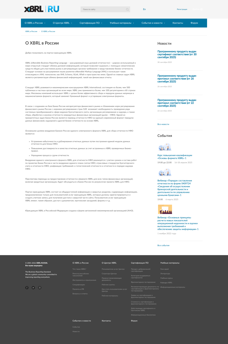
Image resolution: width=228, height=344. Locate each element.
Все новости (163, 129)
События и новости (152, 28)
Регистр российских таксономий (81, 279)
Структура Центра (109, 278)
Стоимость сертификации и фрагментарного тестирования (143, 308)
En (145, 12)
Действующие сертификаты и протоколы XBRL (143, 314)
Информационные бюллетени (143, 320)
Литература (165, 278)
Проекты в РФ (78, 294)
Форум (194, 28)
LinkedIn (39, 292)
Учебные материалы (120, 28)
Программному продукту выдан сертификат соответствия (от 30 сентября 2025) (176, 59)
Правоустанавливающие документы (112, 284)
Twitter (33, 292)
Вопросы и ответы (80, 298)
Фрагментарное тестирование (143, 287)
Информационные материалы (172, 292)
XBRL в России (31, 36)
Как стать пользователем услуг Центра (114, 295)
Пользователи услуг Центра (113, 274)
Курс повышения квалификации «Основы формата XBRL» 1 (174, 161)
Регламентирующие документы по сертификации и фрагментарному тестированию (145, 294)
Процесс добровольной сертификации (140, 275)
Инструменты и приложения (84, 285)
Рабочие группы (108, 289)
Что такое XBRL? (79, 274)
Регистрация (186, 12)
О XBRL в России (34, 28)
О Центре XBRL (61, 28)
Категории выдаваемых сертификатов (140, 281)
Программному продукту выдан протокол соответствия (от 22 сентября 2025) (176, 108)
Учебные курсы (166, 283)
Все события (163, 250)
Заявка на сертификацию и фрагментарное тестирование (143, 301)
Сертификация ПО (90, 28)
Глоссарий (164, 274)
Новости (76, 336)
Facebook (26, 292)
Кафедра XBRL (166, 287)
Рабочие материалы (110, 301)
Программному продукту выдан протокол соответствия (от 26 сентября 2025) (176, 84)
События (76, 332)
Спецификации (79, 289)
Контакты (178, 28)
